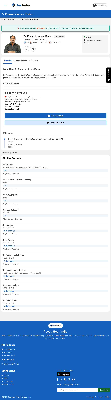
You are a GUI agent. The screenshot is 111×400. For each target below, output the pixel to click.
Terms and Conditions (94, 397)
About (6, 375)
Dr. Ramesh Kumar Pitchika (14, 270)
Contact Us (8, 381)
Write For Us (9, 384)
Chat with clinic (55, 122)
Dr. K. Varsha (8, 240)
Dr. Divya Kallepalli (10, 210)
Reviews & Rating (20, 60)
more (54, 78)
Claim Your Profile (11, 364)
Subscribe (104, 390)
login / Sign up (99, 5)
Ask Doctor (33, 60)
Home (3, 19)
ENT (18, 19)
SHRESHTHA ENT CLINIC (16, 93)
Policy (107, 397)
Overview (8, 60)
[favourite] (26, 49)
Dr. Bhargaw (8, 225)
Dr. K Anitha (8, 164)
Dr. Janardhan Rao (11, 285)
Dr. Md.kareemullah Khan (13, 255)
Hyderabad (11, 19)
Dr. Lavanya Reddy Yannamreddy (17, 179)
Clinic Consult (55, 115)
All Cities (7, 352)
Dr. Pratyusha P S (10, 194)
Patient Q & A (9, 355)
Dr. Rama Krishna (10, 300)
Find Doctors (9, 349)
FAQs (6, 378)
